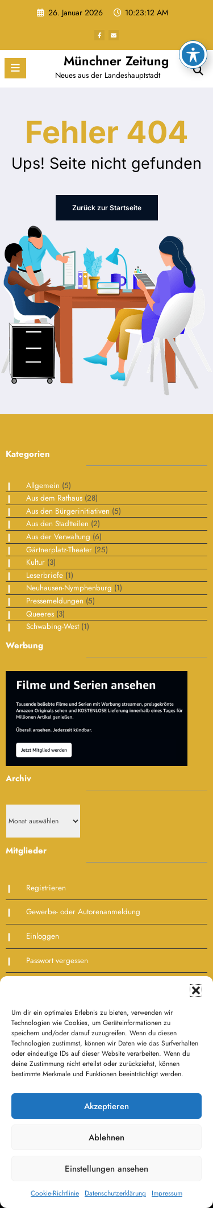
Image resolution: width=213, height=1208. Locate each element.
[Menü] (15, 68)
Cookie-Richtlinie (55, 1193)
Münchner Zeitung (116, 61)
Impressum (167, 1193)
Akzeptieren (106, 1106)
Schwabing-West (52, 626)
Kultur (35, 562)
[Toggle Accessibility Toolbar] (193, 22)
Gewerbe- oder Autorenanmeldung (83, 911)
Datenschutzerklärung (115, 1193)
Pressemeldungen (54, 600)
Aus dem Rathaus (54, 498)
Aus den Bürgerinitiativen (68, 511)
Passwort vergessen (57, 960)
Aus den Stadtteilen (57, 523)
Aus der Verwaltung (58, 536)
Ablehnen (106, 1137)
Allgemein (43, 485)
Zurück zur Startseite (106, 207)
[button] (196, 990)
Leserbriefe (44, 575)
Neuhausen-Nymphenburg (69, 587)
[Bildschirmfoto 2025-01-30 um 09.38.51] (96, 718)
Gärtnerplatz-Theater (59, 549)
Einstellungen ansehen (106, 1169)
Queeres (40, 614)
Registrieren (46, 887)
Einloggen (42, 936)
